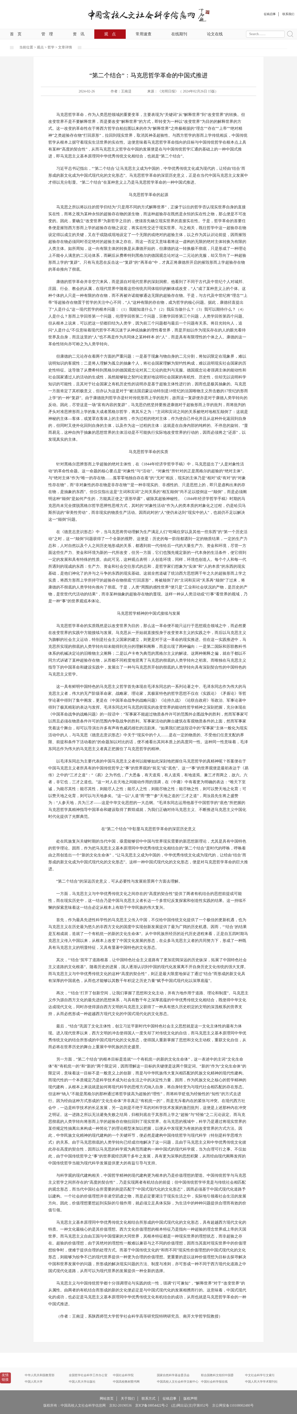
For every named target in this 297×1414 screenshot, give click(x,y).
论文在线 (215, 34)
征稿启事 (169, 1398)
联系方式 (148, 1398)
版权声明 (190, 1398)
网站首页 (107, 1398)
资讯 (78, 34)
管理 (47, 34)
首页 (16, 34)
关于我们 (128, 1398)
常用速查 (143, 34)
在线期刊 (179, 34)
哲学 (51, 47)
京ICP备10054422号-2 (151, 1405)
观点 (110, 34)
